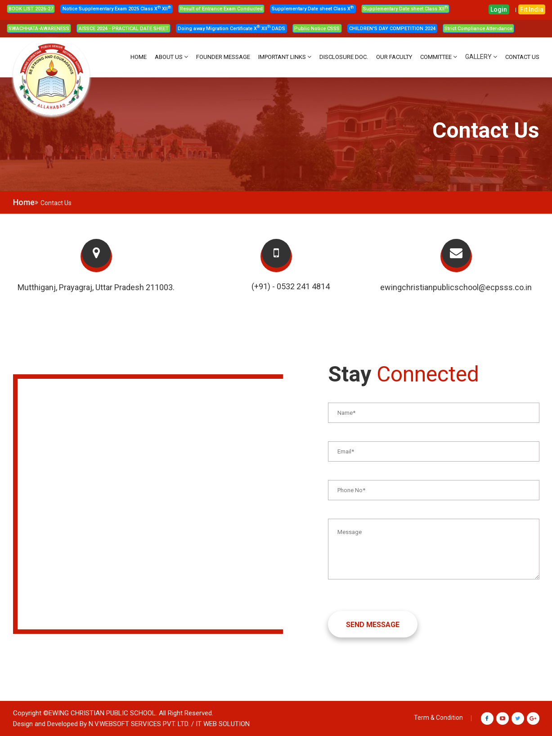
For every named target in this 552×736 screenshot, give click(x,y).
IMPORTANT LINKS (282, 57)
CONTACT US (522, 57)
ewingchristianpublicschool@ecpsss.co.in (456, 287)
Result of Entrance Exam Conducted (221, 8)
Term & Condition (438, 717)
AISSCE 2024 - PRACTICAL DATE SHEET (124, 28)
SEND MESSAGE (372, 624)
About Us (169, 57)
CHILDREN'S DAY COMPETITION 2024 (392, 28)
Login (498, 9)
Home (24, 202)
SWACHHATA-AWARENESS (39, 28)
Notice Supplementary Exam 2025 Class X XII (117, 8)
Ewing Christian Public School (102, 713)
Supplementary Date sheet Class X (313, 8)
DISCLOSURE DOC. (343, 57)
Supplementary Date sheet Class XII (405, 8)
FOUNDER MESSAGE (223, 57)
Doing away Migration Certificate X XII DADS (231, 28)
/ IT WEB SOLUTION (220, 724)
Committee (436, 57)
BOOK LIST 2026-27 (31, 8)
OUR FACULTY (394, 57)
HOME (138, 57)
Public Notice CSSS (317, 28)
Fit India (531, 9)
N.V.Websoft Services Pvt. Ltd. (139, 724)
